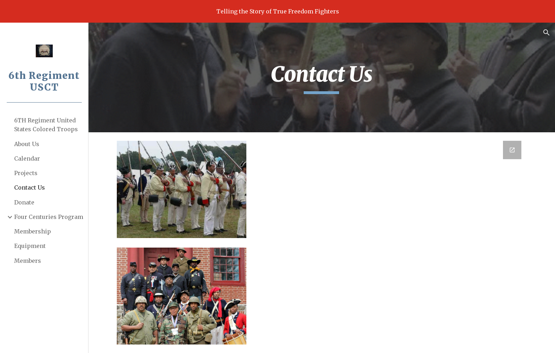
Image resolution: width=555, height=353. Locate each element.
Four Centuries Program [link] (48, 216)
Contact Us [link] (29, 187)
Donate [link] (24, 202)
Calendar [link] (27, 158)
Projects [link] (26, 172)
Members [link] (27, 260)
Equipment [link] (30, 245)
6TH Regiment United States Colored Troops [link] (46, 125)
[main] (321, 77)
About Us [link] (26, 143)
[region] (277, 11)
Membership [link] (32, 231)
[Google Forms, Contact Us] (391, 242)
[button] (546, 32)
